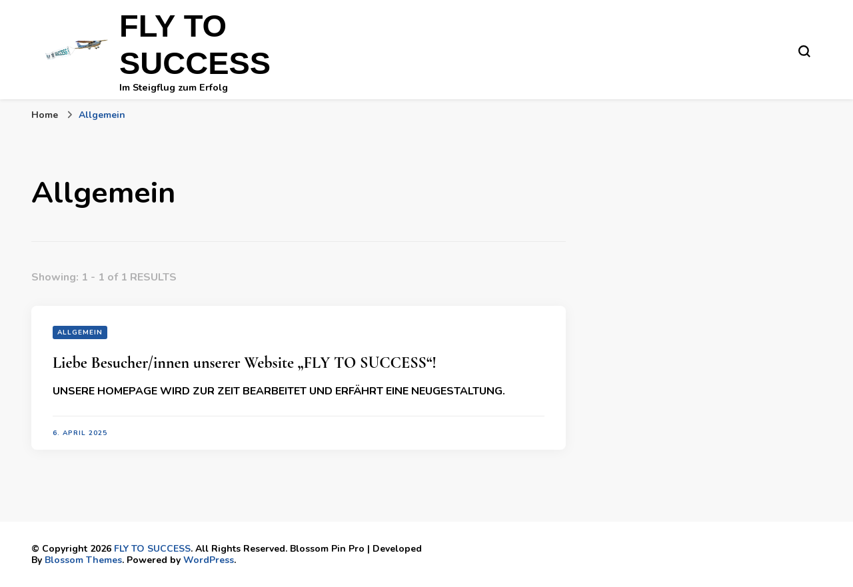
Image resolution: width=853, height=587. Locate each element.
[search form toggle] (804, 51)
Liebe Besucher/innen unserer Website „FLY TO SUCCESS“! (244, 362)
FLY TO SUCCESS (152, 548)
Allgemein (80, 332)
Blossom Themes (83, 560)
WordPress (208, 560)
